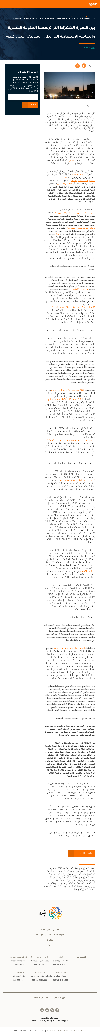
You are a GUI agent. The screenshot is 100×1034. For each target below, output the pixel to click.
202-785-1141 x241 (18, 965)
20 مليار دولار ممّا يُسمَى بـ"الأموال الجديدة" (77, 481)
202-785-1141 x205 (60, 980)
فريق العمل (60, 998)
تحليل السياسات (50, 930)
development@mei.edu (39, 976)
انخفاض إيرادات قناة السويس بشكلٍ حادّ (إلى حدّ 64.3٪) (71, 441)
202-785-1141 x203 (39, 980)
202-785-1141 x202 (60, 965)
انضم (33, 105)
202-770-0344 (40, 965)
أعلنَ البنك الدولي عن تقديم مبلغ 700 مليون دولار (74, 213)
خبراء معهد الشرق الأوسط (50, 935)
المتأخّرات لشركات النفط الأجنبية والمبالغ (65, 399)
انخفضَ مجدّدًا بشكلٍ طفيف (83, 181)
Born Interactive (20, 1031)
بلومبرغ (72, 161)
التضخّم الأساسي (64, 184)
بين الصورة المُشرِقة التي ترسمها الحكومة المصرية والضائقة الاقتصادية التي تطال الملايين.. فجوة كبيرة (54, 19)
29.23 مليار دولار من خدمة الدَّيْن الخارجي (67, 390)
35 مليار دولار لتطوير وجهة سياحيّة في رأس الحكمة (73, 307)
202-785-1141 (18, 980)
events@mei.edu (60, 961)
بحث (50, 945)
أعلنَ (58, 234)
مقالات (50, 940)
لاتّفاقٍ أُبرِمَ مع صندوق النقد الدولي (80, 228)
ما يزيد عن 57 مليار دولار (78, 289)
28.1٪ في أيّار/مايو (79, 175)
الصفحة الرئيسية (88, 16)
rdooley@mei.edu (19, 961)
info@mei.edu (19, 976)
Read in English (86, 853)
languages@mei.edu (39, 961)
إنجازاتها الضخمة (87, 571)
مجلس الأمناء (41, 998)
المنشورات (72, 16)
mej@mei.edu (60, 976)
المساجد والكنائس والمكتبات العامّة (69, 648)
